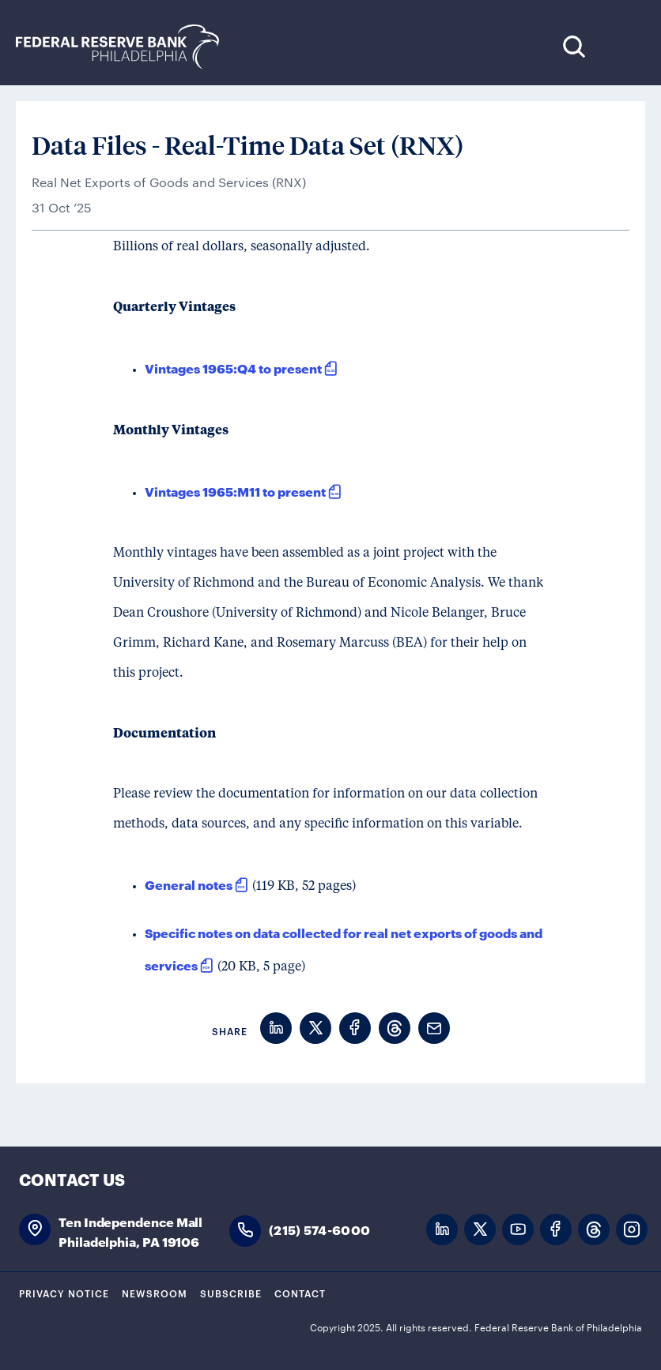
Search (573, 46)
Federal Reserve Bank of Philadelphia (126, 46)
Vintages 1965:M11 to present (235, 491)
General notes (188, 884)
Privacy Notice (64, 1293)
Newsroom (154, 1293)
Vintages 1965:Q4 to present (233, 367)
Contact (300, 1293)
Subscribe (231, 1293)
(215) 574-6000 (319, 1229)
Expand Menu (622, 46)
